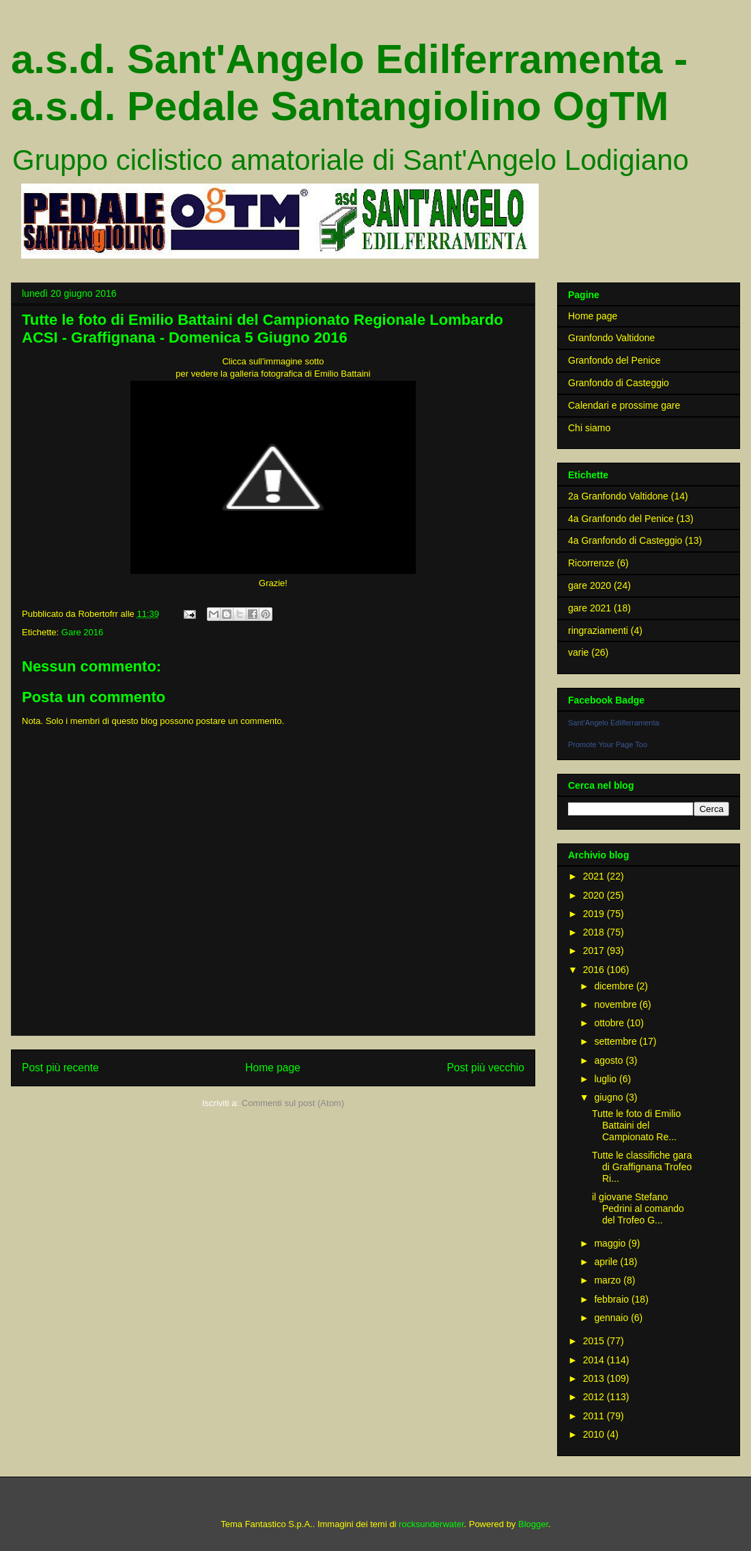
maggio (611, 1243)
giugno (609, 1097)
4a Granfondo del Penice (621, 518)
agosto (609, 1060)
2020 (595, 895)
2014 (595, 1359)
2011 (595, 1415)
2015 (595, 1340)
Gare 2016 (82, 632)
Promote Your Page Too (607, 744)
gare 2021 (589, 608)
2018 (595, 932)
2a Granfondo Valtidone (618, 496)
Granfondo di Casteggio (618, 382)
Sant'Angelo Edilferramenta (614, 723)
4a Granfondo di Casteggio (625, 540)
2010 (595, 1434)
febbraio (612, 1299)
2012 (595, 1396)
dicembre (615, 986)
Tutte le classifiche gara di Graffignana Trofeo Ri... (642, 1167)
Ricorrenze (591, 562)
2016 (595, 969)
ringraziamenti (598, 630)
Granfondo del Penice (614, 360)
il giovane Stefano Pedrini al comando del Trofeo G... (638, 1208)
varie (578, 652)
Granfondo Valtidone (611, 337)
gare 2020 (589, 585)
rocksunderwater (431, 1524)
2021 (595, 876)
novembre (616, 1004)
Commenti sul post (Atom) (293, 1103)
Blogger (533, 1524)
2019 (595, 913)
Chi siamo (589, 427)
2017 (595, 950)
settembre (616, 1041)
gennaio (612, 1317)
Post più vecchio (485, 1067)
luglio (606, 1078)
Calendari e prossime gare (624, 405)
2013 (595, 1378)
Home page (272, 1067)
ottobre (610, 1022)
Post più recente (60, 1067)
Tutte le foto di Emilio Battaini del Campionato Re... (636, 1125)
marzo (608, 1280)
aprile (607, 1261)
